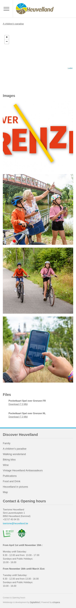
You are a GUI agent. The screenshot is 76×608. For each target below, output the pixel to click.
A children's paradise (13, 24)
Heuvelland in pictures (15, 486)
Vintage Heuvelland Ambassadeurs (23, 470)
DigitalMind (35, 602)
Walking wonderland (14, 454)
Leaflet (70, 68)
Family (6, 443)
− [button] (7, 42)
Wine (6, 465)
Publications (10, 475)
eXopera (56, 602)
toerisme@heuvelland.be (15, 523)
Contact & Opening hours (14, 597)
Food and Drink (11, 481)
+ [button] (7, 37)
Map (5, 492)
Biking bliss (9, 459)
